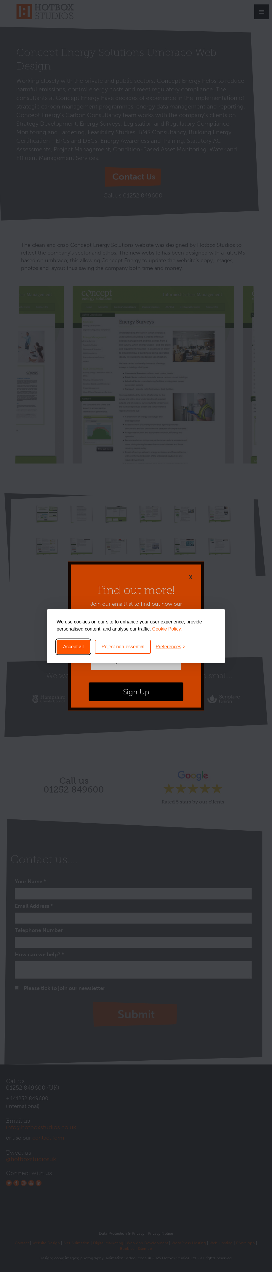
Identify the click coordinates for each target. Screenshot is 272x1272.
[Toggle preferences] (170, 646)
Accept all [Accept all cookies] (73, 646)
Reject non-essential (122, 646)
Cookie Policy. (167, 628)
